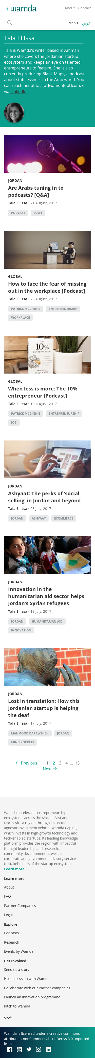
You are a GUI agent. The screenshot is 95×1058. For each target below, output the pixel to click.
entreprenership (63, 309)
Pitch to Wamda (17, 1006)
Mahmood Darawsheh (30, 733)
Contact (84, 8)
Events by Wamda (18, 951)
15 (77, 763)
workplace (20, 317)
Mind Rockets (22, 742)
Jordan (15, 180)
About (69, 8)
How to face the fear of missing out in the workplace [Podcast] (47, 287)
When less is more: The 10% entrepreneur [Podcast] (42, 392)
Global (15, 276)
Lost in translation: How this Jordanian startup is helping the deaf (44, 708)
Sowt (38, 213)
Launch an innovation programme (32, 997)
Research (11, 942)
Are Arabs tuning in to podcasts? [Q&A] (36, 191)
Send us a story (16, 969)
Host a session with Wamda (26, 978)
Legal (8, 914)
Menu (73, 22)
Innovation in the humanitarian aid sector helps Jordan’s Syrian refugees (46, 596)
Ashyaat (39, 518)
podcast (18, 213)
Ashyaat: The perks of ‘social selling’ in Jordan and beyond (44, 497)
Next (47, 769)
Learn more (14, 869)
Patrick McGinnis (25, 309)
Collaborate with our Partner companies (37, 988)
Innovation (21, 630)
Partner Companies (20, 905)
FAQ (7, 896)
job (14, 422)
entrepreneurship (64, 413)
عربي (86, 23)
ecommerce (63, 518)
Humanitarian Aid (47, 621)
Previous (29, 763)
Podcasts (11, 932)
